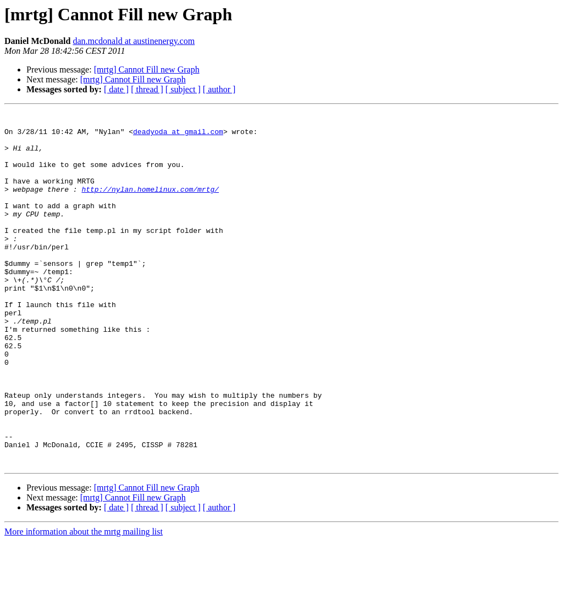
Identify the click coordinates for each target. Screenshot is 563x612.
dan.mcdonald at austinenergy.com (134, 41)
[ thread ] (147, 89)
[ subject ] (183, 89)
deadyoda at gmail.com (178, 136)
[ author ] (219, 89)
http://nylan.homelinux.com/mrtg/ (150, 205)
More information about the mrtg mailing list (83, 602)
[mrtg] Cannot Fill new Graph (147, 69)
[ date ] (116, 89)
